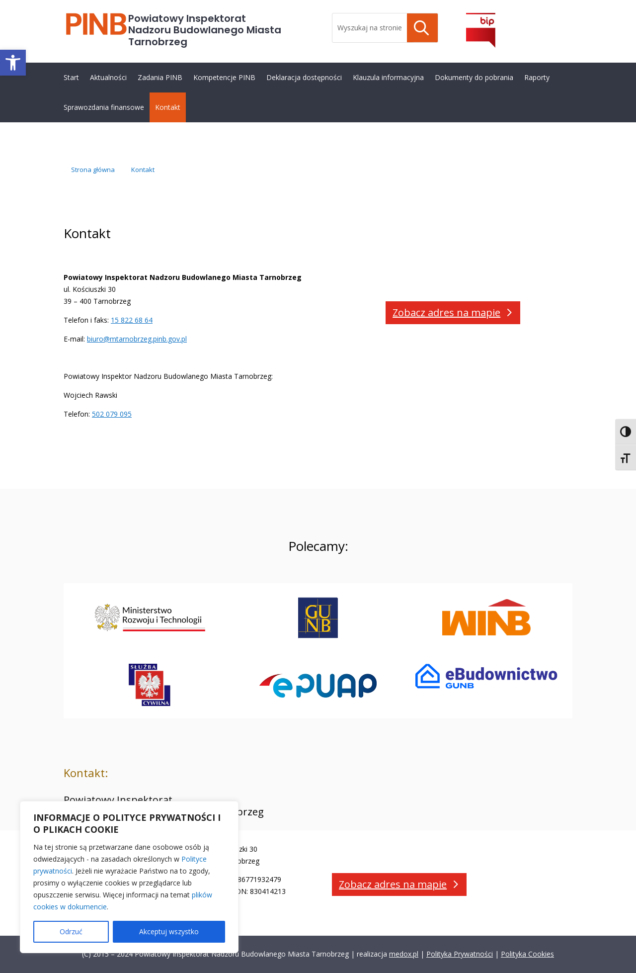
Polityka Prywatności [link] (459, 954)
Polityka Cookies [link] (527, 954)
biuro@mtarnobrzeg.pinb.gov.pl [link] (137, 339)
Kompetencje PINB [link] (224, 77)
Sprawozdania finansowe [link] (104, 107)
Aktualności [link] (108, 77)
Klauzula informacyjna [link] (388, 77)
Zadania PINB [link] (160, 77)
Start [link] (71, 77)
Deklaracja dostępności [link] (304, 77)
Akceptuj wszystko (169, 931)
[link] (13, 63)
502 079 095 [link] (112, 414)
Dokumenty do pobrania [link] (474, 77)
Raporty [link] (537, 77)
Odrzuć (71, 931)
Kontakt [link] (167, 107)
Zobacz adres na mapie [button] (446, 312)
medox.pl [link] (403, 954)
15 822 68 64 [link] (132, 320)
